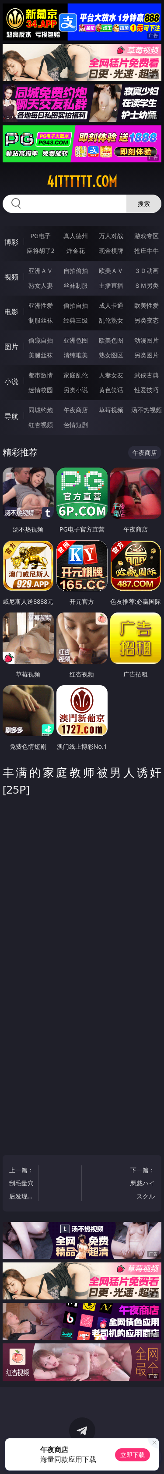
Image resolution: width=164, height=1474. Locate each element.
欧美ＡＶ (111, 270)
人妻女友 (111, 375)
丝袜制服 (75, 285)
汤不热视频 (146, 410)
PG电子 (40, 236)
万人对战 (111, 236)
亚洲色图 (75, 340)
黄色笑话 (111, 390)
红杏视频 (40, 425)
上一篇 (22, 1184)
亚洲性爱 (40, 305)
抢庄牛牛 (146, 250)
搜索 (144, 203)
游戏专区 (146, 236)
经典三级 (75, 320)
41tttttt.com (82, 181)
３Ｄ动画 (146, 270)
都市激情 (40, 375)
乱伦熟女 (111, 320)
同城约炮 (40, 410)
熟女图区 (111, 355)
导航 (11, 416)
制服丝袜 (40, 320)
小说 (11, 381)
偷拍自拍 (75, 305)
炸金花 (75, 250)
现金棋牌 (111, 250)
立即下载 (132, 1454)
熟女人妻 (40, 285)
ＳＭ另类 (146, 285)
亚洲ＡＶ (40, 270)
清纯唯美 (75, 355)
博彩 (11, 242)
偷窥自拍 (40, 340)
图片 (11, 346)
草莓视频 (111, 410)
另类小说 (75, 390)
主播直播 (111, 285)
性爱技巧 (146, 390)
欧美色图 (111, 340)
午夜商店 (75, 410)
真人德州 (75, 236)
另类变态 (146, 320)
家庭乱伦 (75, 375)
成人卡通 (111, 305)
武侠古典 (146, 375)
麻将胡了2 (41, 250)
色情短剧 (75, 425)
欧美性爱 (146, 305)
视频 (11, 277)
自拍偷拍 (75, 270)
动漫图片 (146, 340)
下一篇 (142, 1184)
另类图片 (146, 355)
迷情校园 (40, 390)
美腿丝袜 (40, 355)
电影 (11, 311)
